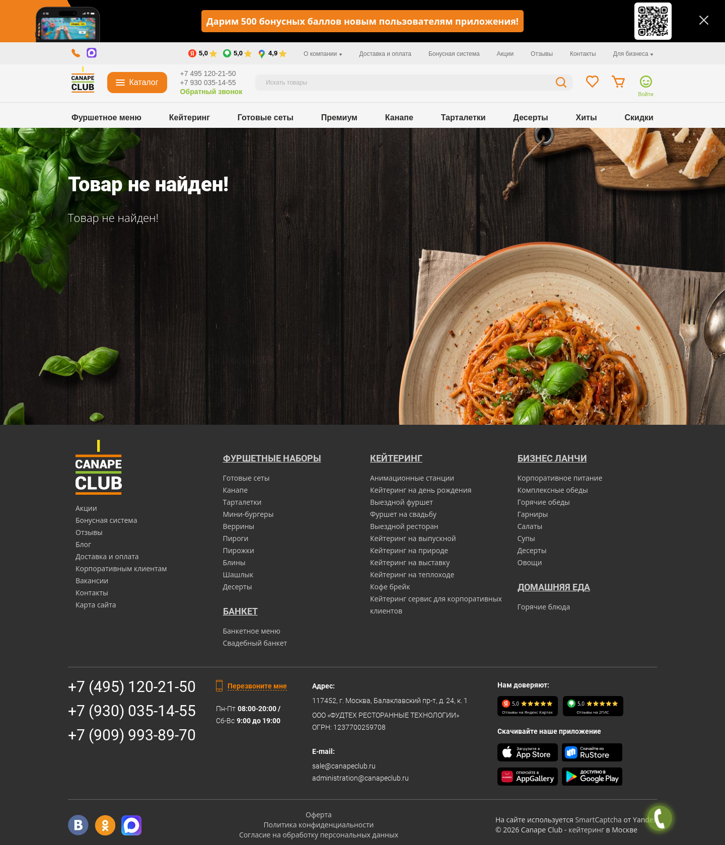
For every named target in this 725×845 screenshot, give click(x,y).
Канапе (399, 117)
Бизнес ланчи (552, 458)
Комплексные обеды (553, 490)
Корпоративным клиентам (121, 568)
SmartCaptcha (598, 819)
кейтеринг (586, 829)
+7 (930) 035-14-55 (132, 711)
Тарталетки (463, 117)
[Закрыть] (704, 20)
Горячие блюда (544, 606)
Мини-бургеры (248, 514)
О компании (323, 53)
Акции (505, 54)
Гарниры (533, 514)
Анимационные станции (412, 478)
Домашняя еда (554, 587)
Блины (234, 562)
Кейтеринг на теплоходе (412, 574)
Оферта (319, 814)
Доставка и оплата (385, 54)
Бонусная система (454, 54)
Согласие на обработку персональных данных (318, 834)
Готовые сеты (266, 117)
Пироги (236, 538)
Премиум (339, 117)
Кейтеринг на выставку (410, 562)
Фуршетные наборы (272, 458)
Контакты (583, 54)
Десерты (531, 117)
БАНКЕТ (240, 611)
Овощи (530, 562)
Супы (526, 538)
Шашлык (238, 574)
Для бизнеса (633, 53)
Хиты (586, 117)
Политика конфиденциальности (318, 824)
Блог (83, 544)
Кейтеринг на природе (409, 550)
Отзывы (542, 54)
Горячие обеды (544, 502)
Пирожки (239, 550)
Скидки (639, 117)
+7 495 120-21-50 (208, 73)
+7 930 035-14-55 (208, 83)
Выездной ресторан (404, 526)
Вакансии (92, 580)
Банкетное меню (251, 631)
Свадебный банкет (255, 643)
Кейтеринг (189, 117)
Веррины (239, 526)
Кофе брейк (390, 586)
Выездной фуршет (401, 502)
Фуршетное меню (106, 117)
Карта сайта (96, 604)
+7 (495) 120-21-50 (132, 687)
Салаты (530, 526)
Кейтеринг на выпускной (413, 538)
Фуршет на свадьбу (403, 514)
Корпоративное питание (560, 478)
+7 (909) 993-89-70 (132, 735)
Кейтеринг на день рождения (420, 490)
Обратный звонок (211, 92)
